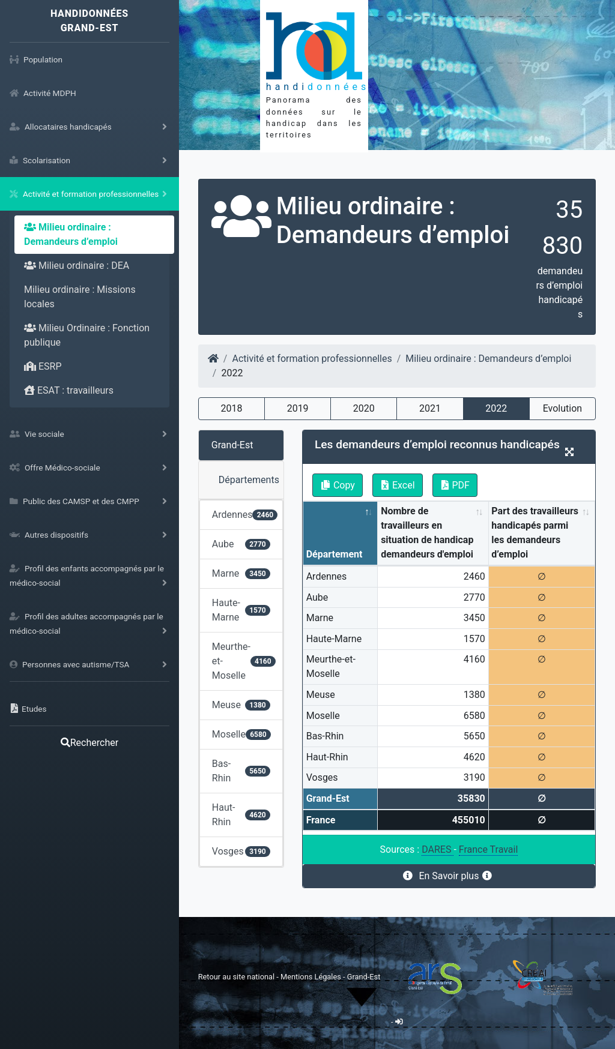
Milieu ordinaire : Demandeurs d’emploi (71, 234)
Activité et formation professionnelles (312, 358)
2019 (298, 408)
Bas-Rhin (241, 771)
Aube (241, 544)
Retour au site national (236, 976)
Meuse (241, 705)
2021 (430, 408)
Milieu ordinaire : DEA (76, 265)
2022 (496, 408)
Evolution (562, 408)
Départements (249, 479)
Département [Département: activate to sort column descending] (334, 554)
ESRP (43, 366)
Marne (241, 573)
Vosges (241, 851)
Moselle (241, 734)
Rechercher (89, 742)
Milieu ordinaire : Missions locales (80, 297)
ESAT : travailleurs (69, 390)
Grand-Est (232, 445)
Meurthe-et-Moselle (244, 661)
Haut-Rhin (241, 815)
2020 (364, 408)
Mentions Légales (311, 976)
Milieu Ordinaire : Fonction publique (87, 335)
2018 (231, 408)
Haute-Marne (241, 610)
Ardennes (245, 514)
